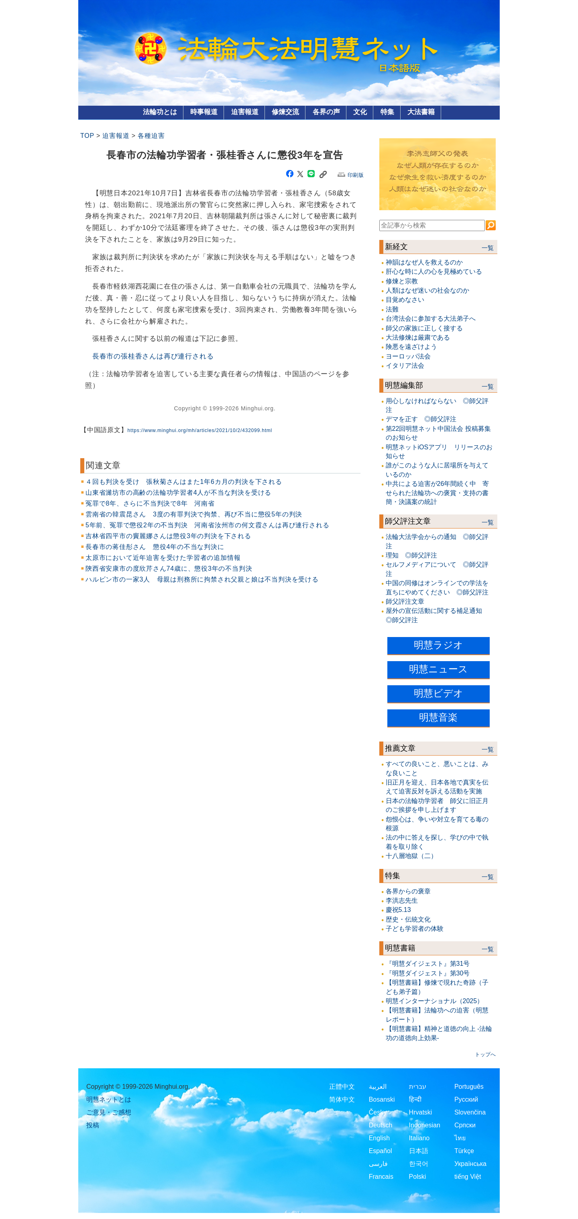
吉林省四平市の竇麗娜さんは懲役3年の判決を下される (168, 536)
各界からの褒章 (408, 891)
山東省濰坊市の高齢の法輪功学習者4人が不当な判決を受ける (178, 492)
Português (469, 1086)
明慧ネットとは (108, 1099)
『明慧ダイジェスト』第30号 (428, 973)
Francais (381, 1176)
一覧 (488, 248)
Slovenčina (470, 1112)
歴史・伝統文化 (408, 919)
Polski (417, 1176)
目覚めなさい (405, 299)
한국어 (418, 1163)
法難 (392, 309)
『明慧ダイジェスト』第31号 (428, 963)
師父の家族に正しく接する (424, 328)
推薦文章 (400, 748)
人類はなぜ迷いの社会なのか (427, 290)
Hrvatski (420, 1112)
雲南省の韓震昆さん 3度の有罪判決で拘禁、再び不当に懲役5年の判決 (193, 514)
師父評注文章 (408, 521)
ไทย (460, 1138)
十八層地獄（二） (411, 855)
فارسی (378, 1163)
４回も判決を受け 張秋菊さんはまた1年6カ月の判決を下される (183, 481)
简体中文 (342, 1099)
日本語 (418, 1150)
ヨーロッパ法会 (408, 356)
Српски (465, 1125)
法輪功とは (160, 112)
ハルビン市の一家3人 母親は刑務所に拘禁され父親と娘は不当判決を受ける (202, 579)
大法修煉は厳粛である (418, 337)
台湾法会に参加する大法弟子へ (431, 318)
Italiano (419, 1138)
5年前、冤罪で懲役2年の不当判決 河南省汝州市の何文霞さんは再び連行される (207, 525)
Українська (470, 1163)
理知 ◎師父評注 (411, 555)
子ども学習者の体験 (415, 928)
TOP (87, 135)
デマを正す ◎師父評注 (421, 419)
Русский (466, 1099)
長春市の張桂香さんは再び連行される (153, 356)
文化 (360, 112)
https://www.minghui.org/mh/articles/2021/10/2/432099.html (200, 430)
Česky (378, 1112)
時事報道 (204, 112)
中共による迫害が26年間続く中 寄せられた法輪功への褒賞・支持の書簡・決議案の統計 (437, 492)
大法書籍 (421, 112)
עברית (417, 1086)
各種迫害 (151, 135)
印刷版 (356, 175)
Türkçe (464, 1150)
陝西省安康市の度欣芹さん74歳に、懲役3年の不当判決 (168, 568)
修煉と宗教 (402, 281)
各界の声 (326, 112)
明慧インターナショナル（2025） (435, 1001)
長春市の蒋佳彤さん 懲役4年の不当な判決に (154, 546)
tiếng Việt (467, 1176)
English (379, 1138)
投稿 (92, 1125)
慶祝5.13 (398, 909)
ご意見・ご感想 (108, 1112)
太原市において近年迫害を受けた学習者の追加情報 (162, 557)
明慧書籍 (400, 948)
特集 (387, 112)
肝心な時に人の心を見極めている (434, 271)
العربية (378, 1086)
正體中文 (342, 1086)
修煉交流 (285, 112)
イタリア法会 (405, 365)
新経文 (396, 246)
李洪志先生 (402, 900)
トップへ (485, 1054)
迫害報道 (244, 112)
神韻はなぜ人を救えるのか (424, 262)
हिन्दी (415, 1099)
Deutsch (381, 1125)
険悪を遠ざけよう (411, 346)
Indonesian (424, 1125)
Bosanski (382, 1099)
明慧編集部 (404, 385)
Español (380, 1150)
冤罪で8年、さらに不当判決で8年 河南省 (150, 503)
